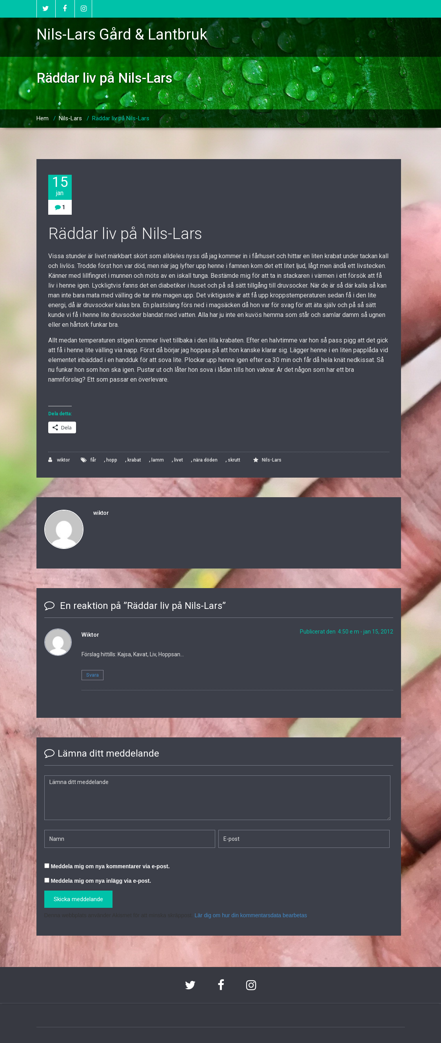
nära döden (205, 460)
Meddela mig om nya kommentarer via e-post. (110, 866)
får (93, 460)
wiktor (59, 460)
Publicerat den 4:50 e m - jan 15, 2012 (346, 631)
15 (60, 186)
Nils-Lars (70, 118)
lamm (157, 460)
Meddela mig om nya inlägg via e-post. (101, 881)
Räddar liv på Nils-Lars (120, 118)
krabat (134, 460)
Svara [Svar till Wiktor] (92, 675)
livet (178, 460)
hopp (111, 460)
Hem (42, 118)
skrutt (234, 460)
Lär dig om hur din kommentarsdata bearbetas (250, 915)
